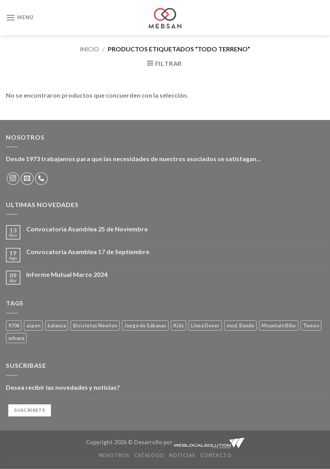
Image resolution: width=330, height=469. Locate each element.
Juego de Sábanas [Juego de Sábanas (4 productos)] (145, 325)
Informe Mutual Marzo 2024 (66, 274)
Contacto (216, 455)
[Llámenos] (41, 178)
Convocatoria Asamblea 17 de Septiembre (87, 251)
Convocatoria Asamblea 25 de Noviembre (87, 229)
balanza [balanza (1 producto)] (56, 325)
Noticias (182, 455)
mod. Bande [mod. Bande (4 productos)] (240, 325)
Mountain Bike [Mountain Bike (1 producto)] (278, 325)
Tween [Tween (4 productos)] (311, 325)
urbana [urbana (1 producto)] (16, 338)
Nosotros (114, 455)
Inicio (89, 49)
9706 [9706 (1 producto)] (13, 325)
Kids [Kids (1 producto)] (178, 325)
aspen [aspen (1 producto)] (33, 325)
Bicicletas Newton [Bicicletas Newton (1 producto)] (95, 325)
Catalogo (149, 455)
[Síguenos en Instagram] (13, 178)
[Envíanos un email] (27, 178)
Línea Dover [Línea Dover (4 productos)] (205, 325)
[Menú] (19, 17)
